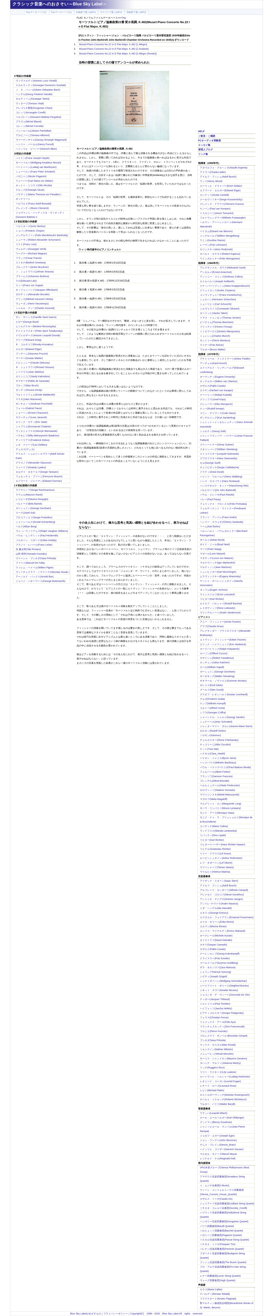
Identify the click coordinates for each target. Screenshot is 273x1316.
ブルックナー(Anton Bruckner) (32, 267)
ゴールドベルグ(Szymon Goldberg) (219, 962)
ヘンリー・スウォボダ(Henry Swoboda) (221, 522)
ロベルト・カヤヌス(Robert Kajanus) (220, 253)
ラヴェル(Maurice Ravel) (29, 494)
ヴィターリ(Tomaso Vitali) (30, 103)
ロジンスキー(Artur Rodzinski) (216, 249)
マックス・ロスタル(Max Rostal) (218, 1044)
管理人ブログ (205, 149)
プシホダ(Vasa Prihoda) (213, 1040)
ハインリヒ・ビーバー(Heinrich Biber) (36, 148)
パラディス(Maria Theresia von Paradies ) (38, 194)
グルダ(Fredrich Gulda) (212, 699)
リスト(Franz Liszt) (26, 244)
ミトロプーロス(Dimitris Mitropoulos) (220, 331)
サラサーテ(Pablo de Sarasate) (33, 381)
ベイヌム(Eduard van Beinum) (216, 231)
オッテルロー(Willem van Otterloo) (218, 381)
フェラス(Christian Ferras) (214, 1017)
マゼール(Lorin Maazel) (212, 553)
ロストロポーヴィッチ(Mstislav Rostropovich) (224, 1094)
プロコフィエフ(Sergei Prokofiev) (34, 517)
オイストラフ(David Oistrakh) (216, 940)
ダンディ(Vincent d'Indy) (29, 390)
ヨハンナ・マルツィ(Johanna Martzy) (220, 1063)
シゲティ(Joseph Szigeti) (213, 976)
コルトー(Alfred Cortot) (212, 708)
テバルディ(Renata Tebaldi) (215, 1294)
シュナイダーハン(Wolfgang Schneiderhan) (223, 981)
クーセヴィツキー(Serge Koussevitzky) (221, 199)
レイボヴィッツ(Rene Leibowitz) (217, 608)
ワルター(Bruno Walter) (212, 349)
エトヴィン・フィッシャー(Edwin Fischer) (223, 639)
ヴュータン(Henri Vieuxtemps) (32, 303)
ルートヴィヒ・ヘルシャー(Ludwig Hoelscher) (225, 1076)
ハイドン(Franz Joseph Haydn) (33, 158)
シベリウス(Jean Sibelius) (30, 372)
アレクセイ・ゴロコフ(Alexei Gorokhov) (222, 894)
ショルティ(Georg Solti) (213, 431)
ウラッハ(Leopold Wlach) (213, 1113)
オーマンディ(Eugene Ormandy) (217, 376)
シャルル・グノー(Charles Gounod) (35, 308)
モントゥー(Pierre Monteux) (215, 340)
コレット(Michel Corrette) (30, 126)
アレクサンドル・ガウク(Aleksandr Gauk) (223, 267)
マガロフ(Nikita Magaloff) (213, 799)
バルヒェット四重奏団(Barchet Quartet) (221, 1230)
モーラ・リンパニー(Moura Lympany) (220, 808)
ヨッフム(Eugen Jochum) (214, 589)
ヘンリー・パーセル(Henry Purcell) (35, 144)
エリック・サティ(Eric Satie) (31, 422)
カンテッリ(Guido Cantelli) (214, 195)
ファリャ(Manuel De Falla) (30, 562)
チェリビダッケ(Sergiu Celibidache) (219, 467)
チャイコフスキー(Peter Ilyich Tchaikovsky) (39, 330)
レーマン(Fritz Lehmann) (213, 244)
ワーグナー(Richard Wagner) (31, 253)
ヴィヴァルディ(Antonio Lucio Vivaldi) (36, 80)
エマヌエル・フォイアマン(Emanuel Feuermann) (227, 917)
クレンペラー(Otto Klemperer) (216, 404)
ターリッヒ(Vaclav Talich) (214, 313)
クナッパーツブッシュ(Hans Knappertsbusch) (225, 285)
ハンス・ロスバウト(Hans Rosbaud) (220, 481)
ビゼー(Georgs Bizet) (27, 321)
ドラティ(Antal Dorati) (212, 471)
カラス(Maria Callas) (211, 1289)
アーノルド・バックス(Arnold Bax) (35, 576)
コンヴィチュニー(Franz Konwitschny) (221, 294)
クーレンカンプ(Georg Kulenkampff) (220, 953)
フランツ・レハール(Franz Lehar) (34, 544)
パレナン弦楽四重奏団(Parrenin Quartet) (222, 1248)
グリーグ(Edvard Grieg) (28, 340)
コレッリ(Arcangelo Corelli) (31, 112)
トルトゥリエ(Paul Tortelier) (215, 1003)
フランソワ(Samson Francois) (216, 776)
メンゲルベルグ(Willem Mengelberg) (219, 235)
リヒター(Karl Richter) (212, 599)
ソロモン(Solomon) (210, 735)
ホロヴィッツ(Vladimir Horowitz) (217, 790)
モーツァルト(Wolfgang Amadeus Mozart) (38, 162)
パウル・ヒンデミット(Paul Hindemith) (37, 535)
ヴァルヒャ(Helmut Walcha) (215, 871)
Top (124, 17)
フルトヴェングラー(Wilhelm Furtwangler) (223, 217)
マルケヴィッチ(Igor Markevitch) (217, 562)
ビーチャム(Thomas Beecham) (216, 322)
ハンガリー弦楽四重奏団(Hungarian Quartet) (224, 1221)
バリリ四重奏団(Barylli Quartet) (217, 1226)
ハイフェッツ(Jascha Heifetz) (216, 1008)
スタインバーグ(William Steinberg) (218, 449)
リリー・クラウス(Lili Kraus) (215, 853)
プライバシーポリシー (115, 1313)
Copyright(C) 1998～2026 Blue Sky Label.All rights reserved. (166, 1313)
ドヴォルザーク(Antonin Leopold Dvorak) (38, 335)
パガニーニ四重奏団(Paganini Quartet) (221, 1235)
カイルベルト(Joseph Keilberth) (217, 281)
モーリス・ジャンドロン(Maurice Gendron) (223, 1058)
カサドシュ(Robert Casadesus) (217, 658)
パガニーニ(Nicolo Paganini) (31, 176)
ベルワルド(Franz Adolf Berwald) (33, 203)
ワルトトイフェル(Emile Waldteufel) (35, 394)
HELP (201, 131)
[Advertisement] (42, 45)
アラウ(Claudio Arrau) (212, 626)
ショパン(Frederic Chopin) (30, 230)
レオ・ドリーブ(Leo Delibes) (31, 444)
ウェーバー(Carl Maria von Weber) (34, 180)
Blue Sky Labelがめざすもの (85, 1313)
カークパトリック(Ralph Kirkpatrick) (219, 648)
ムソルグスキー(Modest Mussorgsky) (36, 326)
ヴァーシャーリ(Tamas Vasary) (217, 867)
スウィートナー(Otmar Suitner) (217, 444)
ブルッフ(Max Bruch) (27, 385)
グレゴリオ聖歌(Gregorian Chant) (34, 108)
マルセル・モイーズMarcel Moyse (218, 1154)
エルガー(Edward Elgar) (29, 349)
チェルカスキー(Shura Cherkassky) (219, 740)
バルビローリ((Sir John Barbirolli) (218, 490)
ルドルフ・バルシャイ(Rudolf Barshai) (221, 603)
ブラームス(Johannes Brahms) (32, 276)
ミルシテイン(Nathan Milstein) (216, 1049)
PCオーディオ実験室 (209, 140)
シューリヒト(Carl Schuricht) (215, 304)
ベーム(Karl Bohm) (210, 526)
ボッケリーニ (23, 199)
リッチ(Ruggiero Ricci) (212, 1067)
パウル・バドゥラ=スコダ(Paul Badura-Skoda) (225, 767)
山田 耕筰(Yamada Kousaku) (31, 553)
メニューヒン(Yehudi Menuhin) (216, 1053)
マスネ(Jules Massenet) (29, 399)
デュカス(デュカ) (25, 449)
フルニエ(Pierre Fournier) (214, 1031)
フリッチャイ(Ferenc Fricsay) (216, 326)
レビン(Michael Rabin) (212, 1090)
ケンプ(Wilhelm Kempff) (213, 703)
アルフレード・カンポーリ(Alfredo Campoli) (224, 890)
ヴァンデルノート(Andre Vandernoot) (220, 612)
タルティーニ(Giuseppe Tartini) (32, 98)
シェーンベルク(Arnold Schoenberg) (35, 522)
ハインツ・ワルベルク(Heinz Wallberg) (221, 476)
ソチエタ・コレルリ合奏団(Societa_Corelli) (223, 1208)
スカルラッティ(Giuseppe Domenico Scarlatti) (41, 85)
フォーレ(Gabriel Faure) (29, 408)
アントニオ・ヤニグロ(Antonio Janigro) (221, 899)
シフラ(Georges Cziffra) (213, 712)
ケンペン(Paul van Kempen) (215, 208)
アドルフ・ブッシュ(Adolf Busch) (218, 176)
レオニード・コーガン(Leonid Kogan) (220, 1081)
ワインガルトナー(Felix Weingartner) (220, 258)
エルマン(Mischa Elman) (213, 926)
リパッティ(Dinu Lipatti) (213, 835)
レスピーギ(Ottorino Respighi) (32, 499)
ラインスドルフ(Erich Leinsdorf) (217, 594)
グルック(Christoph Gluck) (30, 189)
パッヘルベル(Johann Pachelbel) (33, 130)
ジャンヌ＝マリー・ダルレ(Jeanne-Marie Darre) (226, 726)
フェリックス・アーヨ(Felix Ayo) (218, 1022)
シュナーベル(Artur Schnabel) (216, 721)
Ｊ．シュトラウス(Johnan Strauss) (35, 271)
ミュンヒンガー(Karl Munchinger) (218, 571)
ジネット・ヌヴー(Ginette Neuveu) (219, 990)
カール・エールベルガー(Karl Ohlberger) (222, 1117)
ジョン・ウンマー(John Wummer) (218, 1140)
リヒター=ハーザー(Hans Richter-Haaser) (222, 844)
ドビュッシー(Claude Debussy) (33, 362)
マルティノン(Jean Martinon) (216, 567)
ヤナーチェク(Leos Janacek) (31, 417)
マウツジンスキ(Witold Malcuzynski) (219, 794)
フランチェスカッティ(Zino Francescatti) (222, 1026)
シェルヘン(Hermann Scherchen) (218, 299)
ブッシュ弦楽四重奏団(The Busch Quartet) (223, 1262)
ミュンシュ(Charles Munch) (215, 336)
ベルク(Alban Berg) (26, 526)
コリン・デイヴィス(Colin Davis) (218, 413)
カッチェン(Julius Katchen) (214, 662)
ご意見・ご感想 (206, 136)
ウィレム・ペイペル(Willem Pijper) (34, 567)
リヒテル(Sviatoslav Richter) (215, 849)
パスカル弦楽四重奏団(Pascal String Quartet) (224, 1239)
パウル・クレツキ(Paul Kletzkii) (217, 494)
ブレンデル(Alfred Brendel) (214, 780)
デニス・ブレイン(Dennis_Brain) (218, 1144)
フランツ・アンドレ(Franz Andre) (218, 517)
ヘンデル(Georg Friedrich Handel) (34, 94)
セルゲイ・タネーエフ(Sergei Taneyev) (37, 471)
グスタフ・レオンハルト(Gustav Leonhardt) (224, 694)
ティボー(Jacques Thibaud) (215, 999)
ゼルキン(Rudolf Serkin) (213, 730)
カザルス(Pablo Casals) (213, 385)
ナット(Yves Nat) (209, 749)
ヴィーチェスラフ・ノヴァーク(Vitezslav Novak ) (42, 572)
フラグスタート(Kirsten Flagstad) (218, 1298)
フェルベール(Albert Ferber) (215, 771)
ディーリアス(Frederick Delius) (32, 440)
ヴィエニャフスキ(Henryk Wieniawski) (36, 431)
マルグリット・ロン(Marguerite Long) (220, 803)
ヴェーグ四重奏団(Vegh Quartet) (217, 1280)
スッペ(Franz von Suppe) (29, 285)
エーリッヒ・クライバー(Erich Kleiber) (221, 185)
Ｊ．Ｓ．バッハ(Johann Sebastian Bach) (38, 89)
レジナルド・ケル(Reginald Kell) (217, 1158)
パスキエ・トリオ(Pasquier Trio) (217, 1244)
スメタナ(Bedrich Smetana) (31, 262)
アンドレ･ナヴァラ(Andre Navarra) (219, 903)
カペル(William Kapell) (212, 667)
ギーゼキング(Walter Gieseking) (217, 676)
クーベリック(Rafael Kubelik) (216, 394)
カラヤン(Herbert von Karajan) (216, 390)
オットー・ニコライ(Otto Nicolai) (34, 185)
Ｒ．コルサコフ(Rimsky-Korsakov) (34, 344)
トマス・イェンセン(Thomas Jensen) (220, 317)
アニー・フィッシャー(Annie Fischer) (220, 621)
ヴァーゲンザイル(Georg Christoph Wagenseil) (41, 139)
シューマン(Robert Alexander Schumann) (38, 239)
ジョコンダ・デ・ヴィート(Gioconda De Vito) (225, 994)
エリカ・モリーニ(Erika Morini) (217, 921)
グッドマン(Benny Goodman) (216, 1122)
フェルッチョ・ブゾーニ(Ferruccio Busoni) (39, 476)
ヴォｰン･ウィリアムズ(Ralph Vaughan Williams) (42, 531)
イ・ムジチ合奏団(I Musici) (214, 1185)
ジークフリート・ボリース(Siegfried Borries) (224, 985)
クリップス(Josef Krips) (213, 399)
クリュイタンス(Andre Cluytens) (217, 290)
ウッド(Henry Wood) (211, 181)
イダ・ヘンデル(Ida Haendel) (216, 908)
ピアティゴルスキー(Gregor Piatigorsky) (222, 1013)
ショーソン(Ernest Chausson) (32, 412)
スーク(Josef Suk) (25, 512)
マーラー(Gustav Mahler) (29, 358)
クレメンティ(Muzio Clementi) (32, 208)
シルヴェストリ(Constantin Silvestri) (219, 308)
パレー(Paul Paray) (210, 499)
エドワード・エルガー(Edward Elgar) (220, 190)
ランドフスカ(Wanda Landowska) (218, 830)
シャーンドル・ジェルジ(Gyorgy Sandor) (222, 717)
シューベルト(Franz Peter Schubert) (35, 171)
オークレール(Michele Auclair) (216, 935)
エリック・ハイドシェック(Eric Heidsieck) (223, 644)
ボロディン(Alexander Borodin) (33, 294)
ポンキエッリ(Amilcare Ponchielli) (34, 403)
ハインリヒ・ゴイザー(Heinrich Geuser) (221, 1149)
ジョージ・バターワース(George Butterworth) (40, 581)
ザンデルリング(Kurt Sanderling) (217, 417)
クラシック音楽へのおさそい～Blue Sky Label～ (59, 4)
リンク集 (203, 154)
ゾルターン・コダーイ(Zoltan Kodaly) (36, 540)
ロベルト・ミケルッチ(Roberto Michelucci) (223, 1099)
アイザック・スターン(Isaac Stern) (219, 880)
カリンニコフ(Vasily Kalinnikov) (33, 376)
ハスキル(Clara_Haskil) (212, 753)
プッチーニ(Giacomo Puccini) (32, 353)
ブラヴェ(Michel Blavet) (29, 121)
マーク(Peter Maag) (210, 549)
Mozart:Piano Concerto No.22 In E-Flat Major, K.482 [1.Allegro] (113, 44)
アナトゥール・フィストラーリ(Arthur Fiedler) (225, 358)
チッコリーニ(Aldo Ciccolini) (215, 744)
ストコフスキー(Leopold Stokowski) (219, 453)
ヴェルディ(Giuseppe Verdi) (31, 249)
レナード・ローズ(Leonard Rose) (218, 1085)
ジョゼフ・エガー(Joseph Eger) (217, 1135)
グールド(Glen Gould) (212, 689)
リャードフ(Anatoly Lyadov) (31, 467)
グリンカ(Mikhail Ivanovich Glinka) (34, 299)
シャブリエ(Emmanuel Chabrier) (33, 426)
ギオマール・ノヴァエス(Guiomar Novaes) (223, 680)
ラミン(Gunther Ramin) (212, 240)
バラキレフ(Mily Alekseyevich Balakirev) (37, 435)
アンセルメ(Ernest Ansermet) (216, 272)
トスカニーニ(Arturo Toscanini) (216, 213)
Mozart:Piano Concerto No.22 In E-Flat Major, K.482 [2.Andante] (114, 48)
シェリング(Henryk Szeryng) (215, 972)
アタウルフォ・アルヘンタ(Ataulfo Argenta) (223, 167)
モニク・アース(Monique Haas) (217, 812)
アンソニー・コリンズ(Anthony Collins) (221, 276)
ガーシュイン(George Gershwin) (33, 508)
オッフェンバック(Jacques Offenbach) (37, 289)
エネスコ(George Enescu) (214, 912)
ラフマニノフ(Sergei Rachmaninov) (35, 490)
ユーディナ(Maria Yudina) (214, 826)
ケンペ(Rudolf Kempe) (212, 408)
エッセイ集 (204, 145)
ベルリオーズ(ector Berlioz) (30, 226)
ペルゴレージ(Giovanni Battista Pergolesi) (38, 117)
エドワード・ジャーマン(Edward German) (39, 481)
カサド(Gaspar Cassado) (213, 944)
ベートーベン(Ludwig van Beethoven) (36, 167)
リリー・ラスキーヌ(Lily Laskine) (218, 1072)
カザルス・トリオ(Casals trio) (216, 1198)
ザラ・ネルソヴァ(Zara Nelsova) (218, 967)
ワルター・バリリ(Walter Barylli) (217, 1104)
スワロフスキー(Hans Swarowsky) (218, 458)
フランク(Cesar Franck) (29, 258)
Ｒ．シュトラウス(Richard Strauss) (35, 367)
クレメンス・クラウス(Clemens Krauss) (222, 204)
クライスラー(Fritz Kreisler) (215, 958)
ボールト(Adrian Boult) (212, 539)
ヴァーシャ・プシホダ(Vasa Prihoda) (36, 558)
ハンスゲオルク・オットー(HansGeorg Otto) (224, 485)
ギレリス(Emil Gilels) (211, 685)
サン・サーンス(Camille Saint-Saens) (36, 317)
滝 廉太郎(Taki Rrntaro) (28, 549)
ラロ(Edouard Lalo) (26, 280)
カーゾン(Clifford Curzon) (213, 653)
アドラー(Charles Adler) (213, 172)
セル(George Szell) (210, 462)
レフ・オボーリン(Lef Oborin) (216, 862)
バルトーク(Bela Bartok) (29, 503)
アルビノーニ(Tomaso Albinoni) (33, 135)
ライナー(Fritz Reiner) (212, 345)
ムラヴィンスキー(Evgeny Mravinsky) (220, 576)
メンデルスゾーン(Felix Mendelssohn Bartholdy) (42, 235)
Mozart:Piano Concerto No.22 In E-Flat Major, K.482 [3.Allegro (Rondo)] (118, 53)
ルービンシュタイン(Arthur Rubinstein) (221, 858)
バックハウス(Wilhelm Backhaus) (218, 762)
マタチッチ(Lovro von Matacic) (216, 558)
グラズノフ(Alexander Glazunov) (33, 462)
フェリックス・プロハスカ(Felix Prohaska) (223, 503)
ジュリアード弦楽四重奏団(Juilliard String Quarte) (227, 1203)
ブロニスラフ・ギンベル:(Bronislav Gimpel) (223, 1035)
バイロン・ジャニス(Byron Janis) (218, 758)
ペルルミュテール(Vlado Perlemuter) (220, 785)
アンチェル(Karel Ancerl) (213, 363)
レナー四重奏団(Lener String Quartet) (220, 1275)
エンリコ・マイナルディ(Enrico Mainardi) (222, 930)
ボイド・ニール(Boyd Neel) (215, 544)
